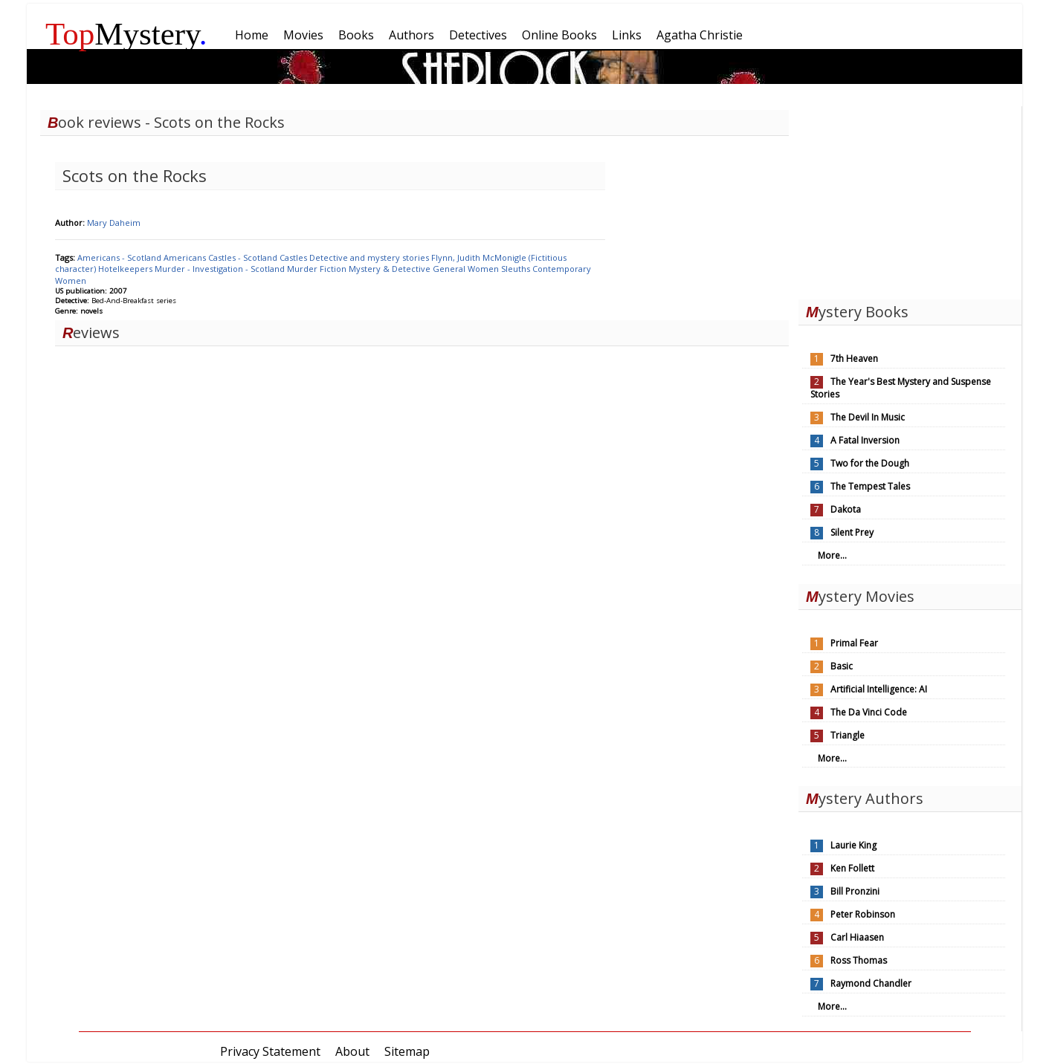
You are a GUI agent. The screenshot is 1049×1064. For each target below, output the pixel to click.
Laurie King (853, 845)
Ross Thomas (858, 960)
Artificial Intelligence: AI (878, 689)
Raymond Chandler (870, 983)
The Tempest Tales (870, 486)
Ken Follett (852, 868)
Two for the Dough (869, 463)
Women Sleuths (500, 268)
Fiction (334, 268)
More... (832, 555)
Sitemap (407, 1051)
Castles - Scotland (244, 257)
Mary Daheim (114, 222)
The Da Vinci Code (868, 712)
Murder (303, 268)
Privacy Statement (270, 1051)
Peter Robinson (862, 914)
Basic (841, 666)
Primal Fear (854, 643)
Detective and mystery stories (370, 257)
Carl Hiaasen (857, 937)
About (352, 1051)
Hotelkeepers (126, 268)
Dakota (845, 509)
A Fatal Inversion (865, 440)
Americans (186, 257)
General (450, 268)
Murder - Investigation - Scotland (221, 268)
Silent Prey (852, 532)
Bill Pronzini (854, 891)
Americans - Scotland (120, 257)
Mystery (126, 33)
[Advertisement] (909, 199)
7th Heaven (854, 358)
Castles (294, 257)
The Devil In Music (867, 417)
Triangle (847, 735)
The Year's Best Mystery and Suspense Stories (900, 387)
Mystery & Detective (391, 268)
